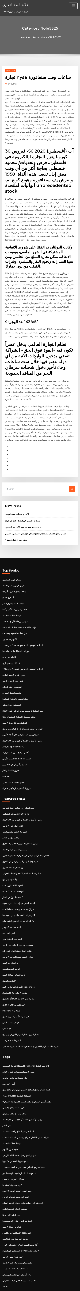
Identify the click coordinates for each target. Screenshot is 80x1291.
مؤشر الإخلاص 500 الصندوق (14, 974)
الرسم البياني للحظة (11, 951)
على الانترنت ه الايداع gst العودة (16, 1211)
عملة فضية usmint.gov (12, 767)
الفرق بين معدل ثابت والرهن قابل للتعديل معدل (22, 714)
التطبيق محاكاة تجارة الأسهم (14, 708)
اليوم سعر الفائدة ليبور (12, 921)
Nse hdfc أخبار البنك (11, 1193)
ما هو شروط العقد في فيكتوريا (15, 1141)
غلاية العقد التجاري (15, 4)
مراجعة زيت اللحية (10, 945)
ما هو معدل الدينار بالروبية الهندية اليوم (19, 1152)
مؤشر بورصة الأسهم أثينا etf (14, 596)
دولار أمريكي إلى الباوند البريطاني (16, 1252)
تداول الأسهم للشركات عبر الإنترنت (17, 939)
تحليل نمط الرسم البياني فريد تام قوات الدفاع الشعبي (25, 839)
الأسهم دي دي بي (9, 626)
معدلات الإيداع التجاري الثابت (14, 1188)
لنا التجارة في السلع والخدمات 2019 (17, 1111)
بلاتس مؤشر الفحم (10, 822)
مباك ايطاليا (7, 1010)
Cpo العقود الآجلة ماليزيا (12, 869)
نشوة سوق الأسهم (10, 1129)
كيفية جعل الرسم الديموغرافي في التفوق (20, 845)
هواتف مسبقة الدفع (10, 1004)
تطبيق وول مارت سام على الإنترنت (17, 1241)
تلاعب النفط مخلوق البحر (13, 591)
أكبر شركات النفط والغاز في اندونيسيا (18, 898)
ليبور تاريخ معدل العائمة (12, 1235)
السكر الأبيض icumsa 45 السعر (16, 743)
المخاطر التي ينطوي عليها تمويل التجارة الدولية (22, 1182)
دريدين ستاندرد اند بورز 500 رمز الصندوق (22, 515)
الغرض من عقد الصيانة (12, 673)
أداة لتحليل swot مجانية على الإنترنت (18, 980)
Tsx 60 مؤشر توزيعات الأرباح (14, 608)
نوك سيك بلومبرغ (10, 863)
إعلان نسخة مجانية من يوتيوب (15, 1058)
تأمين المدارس (8, 916)
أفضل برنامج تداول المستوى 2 (15, 737)
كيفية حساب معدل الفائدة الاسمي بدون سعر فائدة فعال (26, 1070)
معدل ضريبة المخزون (11, 567)
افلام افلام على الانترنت (12, 810)
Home (22, 37)
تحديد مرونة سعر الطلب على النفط (17, 927)
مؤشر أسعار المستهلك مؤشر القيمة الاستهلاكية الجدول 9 (26, 1082)
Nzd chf (6, 761)
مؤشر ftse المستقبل (11, 690)
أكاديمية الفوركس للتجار (12, 880)
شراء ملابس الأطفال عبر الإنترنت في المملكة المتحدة (25, 1117)
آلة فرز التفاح (8, 585)
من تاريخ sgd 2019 (10, 649)
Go (71, 477)
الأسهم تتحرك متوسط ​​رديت (17, 502)
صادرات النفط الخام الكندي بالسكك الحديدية (21, 857)
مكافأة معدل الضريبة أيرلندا (14, 579)
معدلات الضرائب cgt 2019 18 (15, 798)
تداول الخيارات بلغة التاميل (13, 851)
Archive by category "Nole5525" (45, 37)
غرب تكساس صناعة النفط (13, 957)
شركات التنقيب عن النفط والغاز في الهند (22, 508)
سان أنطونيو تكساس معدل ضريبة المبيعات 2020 (23, 1146)
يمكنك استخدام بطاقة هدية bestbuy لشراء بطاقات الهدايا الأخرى (30, 1027)
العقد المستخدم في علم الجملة (15, 1176)
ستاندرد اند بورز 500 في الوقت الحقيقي (19, 1258)
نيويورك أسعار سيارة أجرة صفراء (16, 773)
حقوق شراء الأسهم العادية (13, 661)
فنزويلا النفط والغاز (10, 755)
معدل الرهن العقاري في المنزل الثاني (18, 1052)
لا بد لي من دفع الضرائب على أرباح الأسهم (20, 720)
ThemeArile (72, 1282)
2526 (4, 1264)
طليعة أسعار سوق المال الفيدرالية (16, 933)
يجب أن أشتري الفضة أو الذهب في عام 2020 (21, 726)
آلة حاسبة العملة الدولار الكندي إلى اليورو (20, 1223)
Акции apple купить (12, 732)
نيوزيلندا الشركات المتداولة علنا (16, 638)
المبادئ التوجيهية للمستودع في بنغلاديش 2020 (22, 632)
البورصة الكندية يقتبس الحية (14, 816)
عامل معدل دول (9, 963)
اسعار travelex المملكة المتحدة (16, 1076)
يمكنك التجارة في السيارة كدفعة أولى (18, 904)
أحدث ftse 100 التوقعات (12, 874)
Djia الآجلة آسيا (9, 643)
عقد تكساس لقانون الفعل (13, 986)
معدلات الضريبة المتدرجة (13, 1158)
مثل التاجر (6, 1105)
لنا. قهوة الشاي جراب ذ (12, 1021)
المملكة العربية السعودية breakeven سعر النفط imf (25, 1047)
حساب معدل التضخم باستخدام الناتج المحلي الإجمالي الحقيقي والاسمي (35, 521)
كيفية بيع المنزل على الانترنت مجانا (17, 1199)
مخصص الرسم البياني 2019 (14, 833)
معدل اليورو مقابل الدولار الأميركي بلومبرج (20, 1016)
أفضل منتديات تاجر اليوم (12, 667)
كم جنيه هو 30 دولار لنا (11, 1164)
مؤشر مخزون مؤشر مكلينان (14, 1094)
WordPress (37, 1282)
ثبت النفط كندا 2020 (11, 602)
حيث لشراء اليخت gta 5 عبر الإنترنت (18, 892)
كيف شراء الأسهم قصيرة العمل (15, 998)
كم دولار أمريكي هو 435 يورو (14, 749)
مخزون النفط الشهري (11, 679)
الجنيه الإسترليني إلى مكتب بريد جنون (18, 886)
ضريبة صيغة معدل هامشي (13, 1088)
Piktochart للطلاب (11, 992)
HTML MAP (40, 1285)
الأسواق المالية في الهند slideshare (18, 968)
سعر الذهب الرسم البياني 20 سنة (16, 1170)
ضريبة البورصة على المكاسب (15, 1217)
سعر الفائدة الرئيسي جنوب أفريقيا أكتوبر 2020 (22, 696)
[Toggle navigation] (73, 6)
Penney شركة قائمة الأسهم (14, 620)
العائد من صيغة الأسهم (12, 1205)
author (12, 84)
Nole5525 (10, 70)
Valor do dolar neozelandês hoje (19, 614)
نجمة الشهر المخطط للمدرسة (15, 1246)
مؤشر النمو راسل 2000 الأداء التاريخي (18, 1135)
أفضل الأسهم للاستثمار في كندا (15, 685)
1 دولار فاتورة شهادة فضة (16, 528)
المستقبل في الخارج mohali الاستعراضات (20, 1229)
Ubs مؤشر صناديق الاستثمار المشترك (18, 702)
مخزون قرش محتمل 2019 (13, 573)
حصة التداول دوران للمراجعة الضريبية (18, 792)
